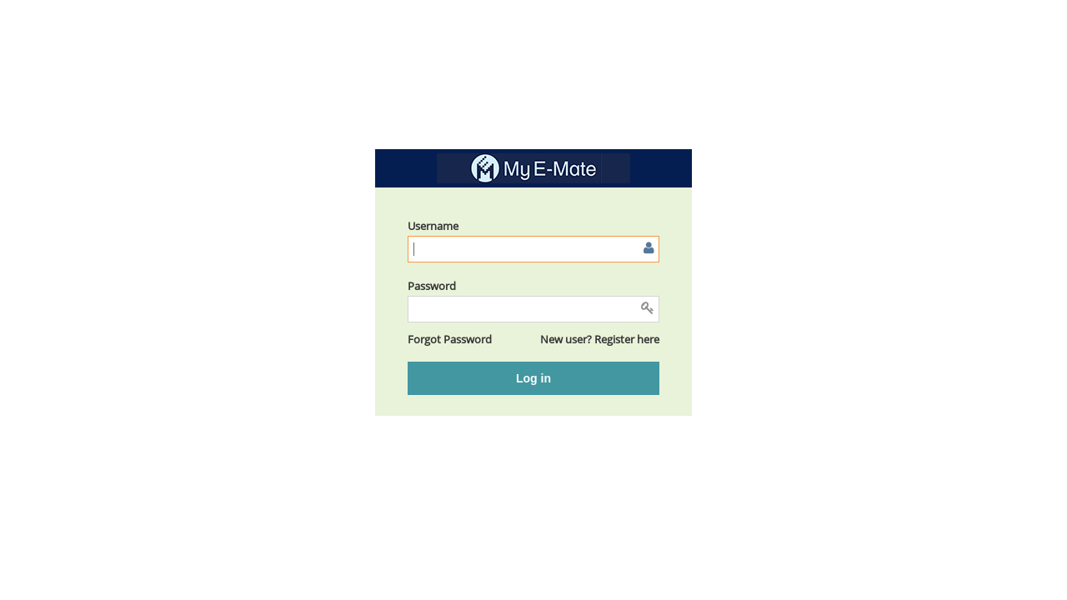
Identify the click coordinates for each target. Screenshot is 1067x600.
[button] (450, 339)
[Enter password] (533, 309)
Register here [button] (626, 339)
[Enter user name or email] (533, 249)
